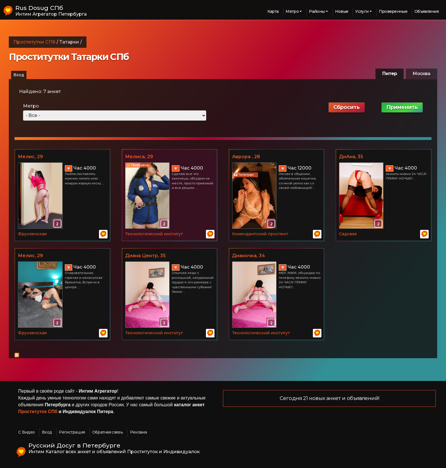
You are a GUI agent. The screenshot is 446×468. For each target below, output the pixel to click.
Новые (341, 11)
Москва (421, 73)
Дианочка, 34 (248, 255)
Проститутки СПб (34, 42)
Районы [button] (317, 11)
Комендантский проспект (260, 233)
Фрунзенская (32, 233)
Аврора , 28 (246, 156)
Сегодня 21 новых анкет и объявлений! (329, 398)
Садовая (348, 233)
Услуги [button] (361, 11)
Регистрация (72, 432)
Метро (31, 106)
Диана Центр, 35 (145, 255)
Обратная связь (107, 432)
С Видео (26, 432)
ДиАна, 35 (351, 156)
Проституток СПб (37, 411)
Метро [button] (292, 11)
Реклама (138, 432)
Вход (18, 74)
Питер (389, 73)
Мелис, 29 (30, 156)
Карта (273, 11)
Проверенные (393, 11)
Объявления (426, 11)
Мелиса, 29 (139, 156)
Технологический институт (154, 233)
